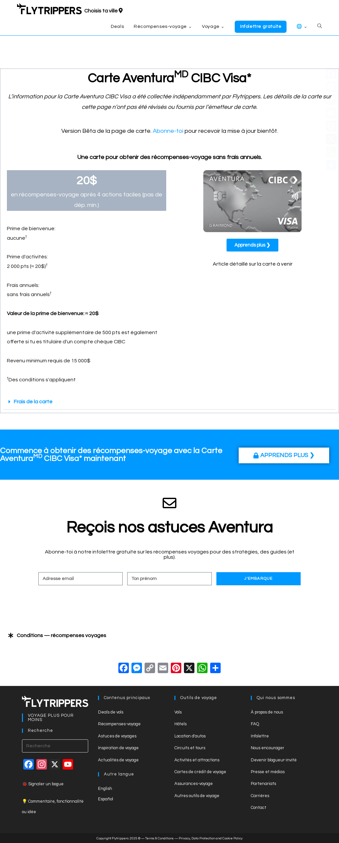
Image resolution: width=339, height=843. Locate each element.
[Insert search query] (55, 746)
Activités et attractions (196, 760)
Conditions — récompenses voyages (61, 635)
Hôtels (180, 724)
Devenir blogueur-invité (274, 760)
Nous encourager (267, 748)
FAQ (255, 724)
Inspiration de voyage (118, 748)
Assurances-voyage (193, 783)
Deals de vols (110, 712)
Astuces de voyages (117, 736)
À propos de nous (267, 712)
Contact (258, 807)
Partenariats (263, 783)
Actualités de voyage (118, 760)
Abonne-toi (168, 131)
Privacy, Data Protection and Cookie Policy (211, 838)
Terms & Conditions (159, 838)
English (105, 788)
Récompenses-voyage (119, 724)
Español (105, 799)
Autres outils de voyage (196, 795)
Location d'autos (190, 736)
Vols (178, 712)
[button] (169, 402)
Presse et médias (268, 772)
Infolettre (260, 736)
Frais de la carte (33, 401)
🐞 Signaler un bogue (43, 784)
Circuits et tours (189, 748)
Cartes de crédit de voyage (200, 772)
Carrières (260, 795)
